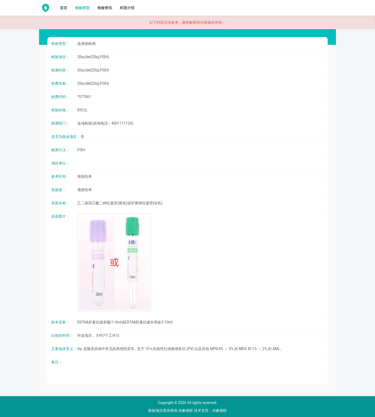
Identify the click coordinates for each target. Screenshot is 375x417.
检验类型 (82, 8)
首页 (63, 8)
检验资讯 (104, 8)
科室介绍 (127, 8)
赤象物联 (219, 410)
